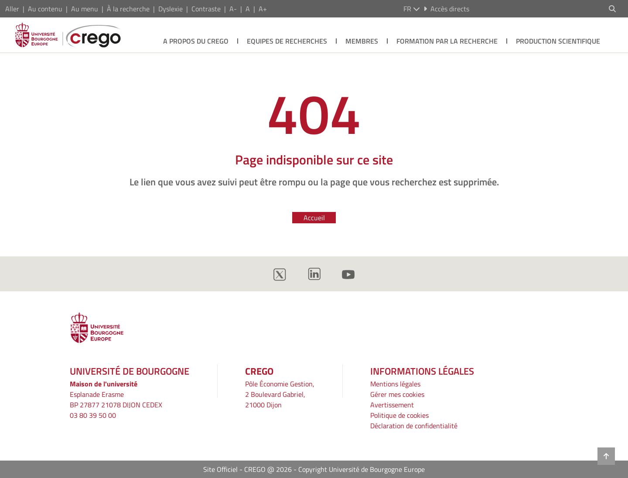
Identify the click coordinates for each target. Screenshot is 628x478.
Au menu (84, 8)
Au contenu (45, 8)
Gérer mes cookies (397, 394)
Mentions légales (395, 384)
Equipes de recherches (287, 41)
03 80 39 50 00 (93, 415)
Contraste (206, 8)
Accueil (314, 217)
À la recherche (128, 8)
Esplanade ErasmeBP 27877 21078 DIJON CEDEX (116, 399)
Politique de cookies (399, 415)
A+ (263, 8)
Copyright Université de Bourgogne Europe (361, 469)
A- (233, 8)
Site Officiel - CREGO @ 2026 (247, 469)
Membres (361, 41)
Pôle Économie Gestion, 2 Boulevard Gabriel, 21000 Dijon (279, 394)
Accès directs (446, 8)
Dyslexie (170, 8)
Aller (12, 8)
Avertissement (392, 404)
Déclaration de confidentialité (413, 425)
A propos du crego (196, 41)
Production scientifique (558, 41)
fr (411, 8)
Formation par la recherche (447, 41)
